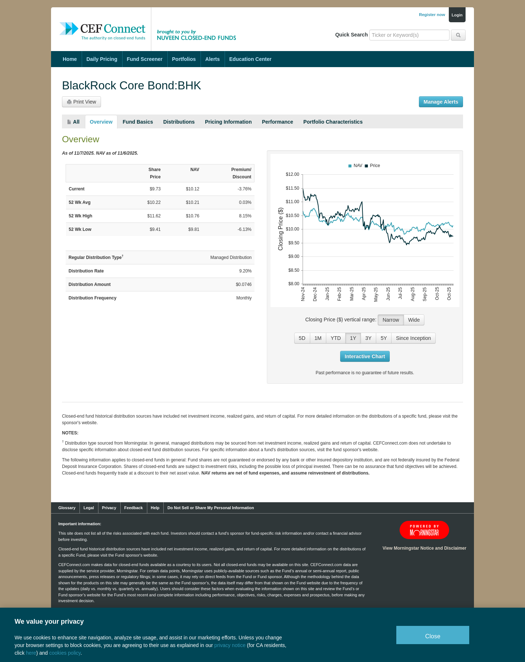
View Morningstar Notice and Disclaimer (424, 548)
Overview (101, 122)
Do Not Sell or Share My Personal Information (210, 508)
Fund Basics (138, 122)
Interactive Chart (365, 356)
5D (302, 338)
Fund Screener (145, 59)
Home (70, 59)
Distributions (179, 122)
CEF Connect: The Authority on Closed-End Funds (102, 23)
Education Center (250, 59)
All (73, 122)
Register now (432, 14)
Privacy (109, 508)
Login (457, 15)
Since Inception (413, 338)
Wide (414, 320)
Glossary (66, 508)
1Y (353, 338)
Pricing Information (228, 122)
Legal (88, 508)
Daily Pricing (101, 59)
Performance (277, 122)
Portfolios (184, 59)
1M (318, 338)
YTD (336, 338)
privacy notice (230, 645)
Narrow (390, 320)
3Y (368, 338)
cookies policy (65, 653)
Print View (81, 102)
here (31, 653)
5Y (384, 338)
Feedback (133, 508)
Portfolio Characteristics (333, 122)
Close (432, 636)
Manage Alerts (441, 102)
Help (155, 508)
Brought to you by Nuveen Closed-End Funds (199, 23)
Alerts (212, 59)
